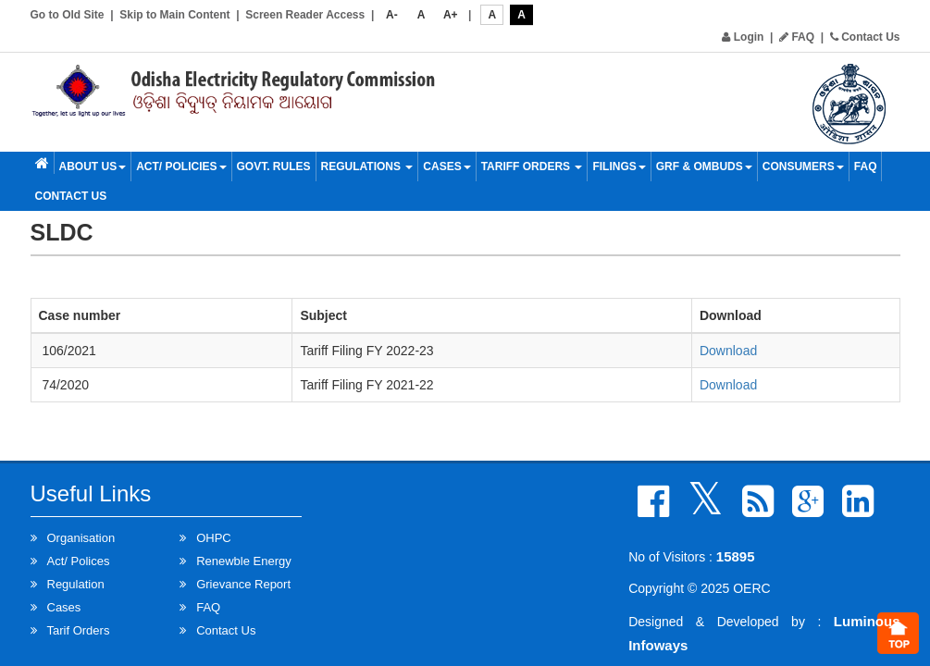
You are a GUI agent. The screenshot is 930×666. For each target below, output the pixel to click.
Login (742, 37)
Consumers (803, 166)
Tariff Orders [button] (532, 166)
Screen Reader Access (305, 14)
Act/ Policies (181, 166)
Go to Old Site (68, 14)
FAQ (796, 37)
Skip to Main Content (174, 14)
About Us (93, 166)
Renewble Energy (243, 561)
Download (728, 350)
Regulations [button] (367, 166)
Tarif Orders (78, 630)
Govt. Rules (274, 166)
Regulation (76, 584)
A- (392, 14)
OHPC (213, 538)
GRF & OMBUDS (704, 166)
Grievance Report (243, 584)
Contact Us (865, 37)
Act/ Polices (78, 561)
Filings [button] (618, 166)
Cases (446, 166)
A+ (450, 14)
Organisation (81, 538)
